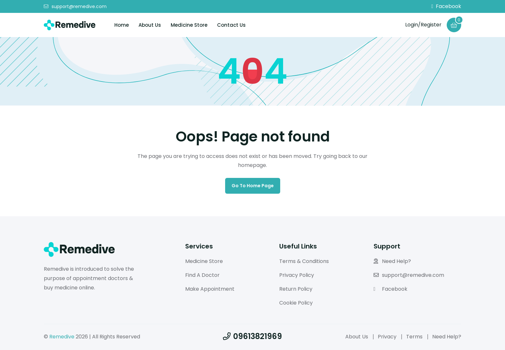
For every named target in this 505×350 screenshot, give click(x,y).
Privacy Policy (296, 275)
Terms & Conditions (304, 261)
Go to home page (253, 185)
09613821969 (252, 336)
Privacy (387, 336)
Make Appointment (209, 289)
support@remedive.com (75, 6)
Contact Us (231, 25)
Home (121, 25)
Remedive (61, 336)
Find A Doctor (202, 275)
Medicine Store (189, 25)
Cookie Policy (296, 302)
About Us (149, 25)
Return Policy (295, 289)
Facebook (446, 6)
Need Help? (392, 261)
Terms (414, 336)
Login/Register (423, 24)
